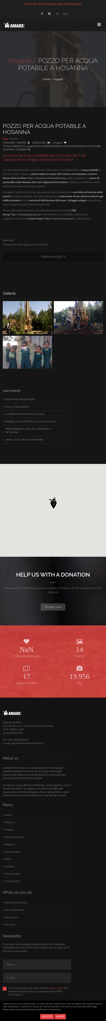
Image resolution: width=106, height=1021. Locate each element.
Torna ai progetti (53, 256)
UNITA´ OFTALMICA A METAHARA (24, 439)
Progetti (58, 79)
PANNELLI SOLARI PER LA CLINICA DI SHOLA (30, 421)
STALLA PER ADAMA (17, 406)
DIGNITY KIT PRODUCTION (20, 399)
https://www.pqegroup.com (26, 214)
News (8, 859)
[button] (53, 502)
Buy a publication (14, 910)
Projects (9, 829)
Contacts (9, 866)
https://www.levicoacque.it (59, 218)
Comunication (12, 851)
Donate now (53, 607)
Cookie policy (12, 881)
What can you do (14, 837)
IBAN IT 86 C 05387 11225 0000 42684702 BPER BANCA (53, 4)
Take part (10, 924)
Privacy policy (12, 873)
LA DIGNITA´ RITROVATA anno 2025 (24, 414)
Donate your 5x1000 (16, 902)
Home (46, 79)
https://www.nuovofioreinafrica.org (46, 178)
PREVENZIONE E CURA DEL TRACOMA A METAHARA (28, 431)
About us (10, 822)
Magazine (10, 844)
